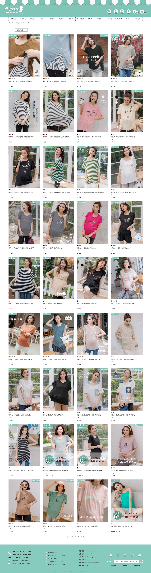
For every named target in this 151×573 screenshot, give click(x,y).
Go (141, 561)
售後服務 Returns (85, 560)
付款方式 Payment (85, 554)
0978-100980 (22, 554)
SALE (128, 19)
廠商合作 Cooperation (56, 564)
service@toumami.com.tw (20, 560)
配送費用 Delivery (86, 557)
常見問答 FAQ (83, 566)
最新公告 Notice (54, 552)
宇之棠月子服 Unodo (55, 558)
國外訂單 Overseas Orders (89, 563)
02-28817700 (22, 551)
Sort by (11, 30)
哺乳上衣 (26, 23)
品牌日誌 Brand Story (56, 555)
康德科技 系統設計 (94, 571)
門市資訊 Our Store (55, 561)
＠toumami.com (24, 563)
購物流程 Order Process (88, 551)
